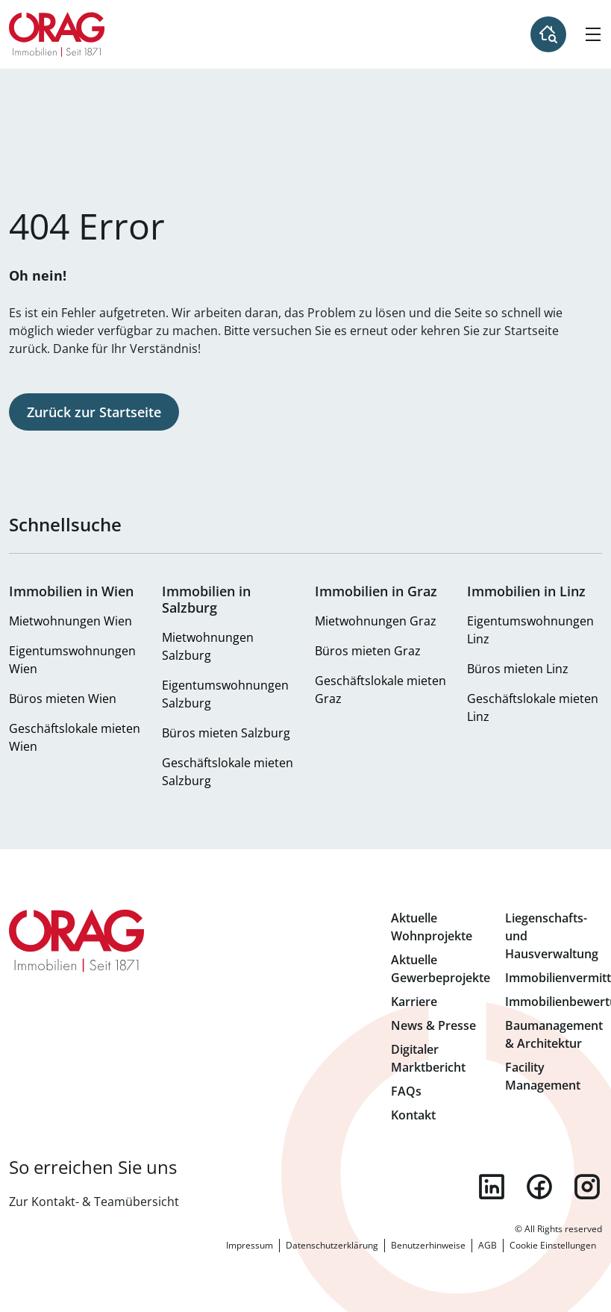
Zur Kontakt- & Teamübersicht (94, 1201)
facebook (539, 1187)
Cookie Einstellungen (553, 1245)
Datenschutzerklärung (332, 1245)
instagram (587, 1187)
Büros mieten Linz (517, 668)
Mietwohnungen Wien (70, 621)
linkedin (492, 1187)
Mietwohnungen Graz (375, 621)
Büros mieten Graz (368, 651)
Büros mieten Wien (62, 698)
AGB (487, 1245)
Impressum (249, 1245)
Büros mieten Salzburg (226, 733)
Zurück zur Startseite (94, 412)
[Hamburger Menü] (593, 34)
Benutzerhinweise (428, 1245)
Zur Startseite (57, 34)
